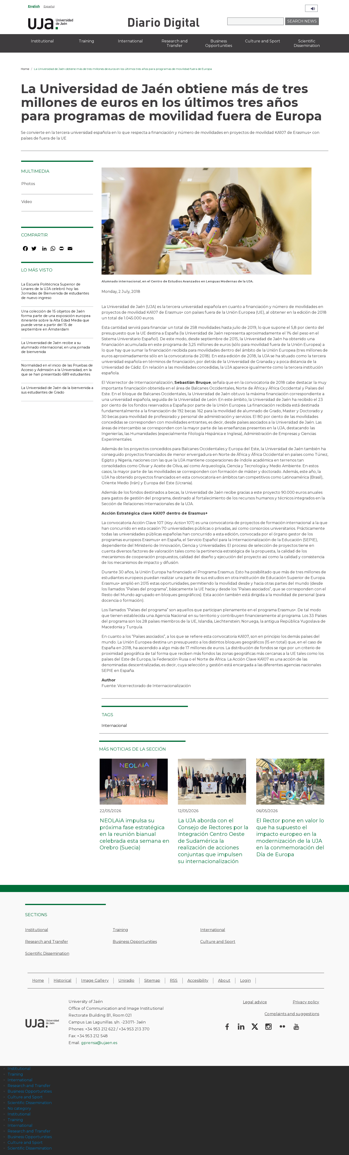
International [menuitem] (130, 41)
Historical (62, 980)
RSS (174, 980)
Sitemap (152, 980)
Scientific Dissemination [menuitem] (307, 43)
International (212, 930)
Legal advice (255, 1002)
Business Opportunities (135, 941)
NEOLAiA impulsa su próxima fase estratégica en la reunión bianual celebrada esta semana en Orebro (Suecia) (134, 834)
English (34, 6)
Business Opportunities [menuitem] (218, 43)
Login (245, 980)
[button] (207, 222)
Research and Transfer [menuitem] (175, 43)
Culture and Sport (217, 941)
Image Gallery (95, 980)
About (224, 980)
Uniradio (126, 980)
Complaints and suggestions (292, 1014)
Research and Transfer (46, 941)
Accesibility (197, 980)
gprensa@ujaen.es (99, 1043)
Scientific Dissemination (47, 953)
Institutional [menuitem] (42, 41)
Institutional (36, 930)
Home (25, 69)
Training (120, 930)
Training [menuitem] (86, 41)
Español (49, 6)
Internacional (114, 725)
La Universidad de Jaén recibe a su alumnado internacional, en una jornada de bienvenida (55, 347)
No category (19, 1108)
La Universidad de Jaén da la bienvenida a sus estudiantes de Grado (57, 390)
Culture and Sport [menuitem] (262, 41)
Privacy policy (306, 1002)
